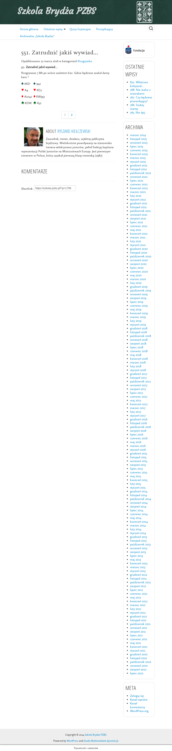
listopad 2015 (138, 457)
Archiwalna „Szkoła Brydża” (37, 36)
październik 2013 (140, 544)
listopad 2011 (138, 620)
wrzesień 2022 (139, 177)
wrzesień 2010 (139, 665)
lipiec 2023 (136, 146)
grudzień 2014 (138, 491)
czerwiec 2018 (139, 351)
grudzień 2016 (138, 419)
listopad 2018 (138, 332)
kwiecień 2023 (139, 154)
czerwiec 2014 (139, 514)
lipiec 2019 (136, 302)
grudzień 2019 (138, 286)
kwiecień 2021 (139, 233)
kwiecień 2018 (139, 358)
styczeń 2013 (137, 571)
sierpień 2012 (138, 586)
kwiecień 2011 (138, 646)
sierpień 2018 (138, 343)
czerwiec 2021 (138, 226)
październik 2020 (140, 256)
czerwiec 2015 (138, 472)
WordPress (73, 740)
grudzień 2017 (138, 374)
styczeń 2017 (138, 415)
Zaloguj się (137, 696)
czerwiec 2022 (139, 184)
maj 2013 (135, 559)
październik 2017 (140, 381)
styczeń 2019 (138, 324)
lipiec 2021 (136, 222)
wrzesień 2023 (138, 142)
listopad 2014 (138, 495)
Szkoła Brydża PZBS (56, 11)
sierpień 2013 (138, 552)
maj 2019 (135, 309)
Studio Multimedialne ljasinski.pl (101, 740)
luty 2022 (135, 195)
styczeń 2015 (137, 487)
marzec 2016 (138, 446)
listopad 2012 (138, 578)
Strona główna (29, 29)
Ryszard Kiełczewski (74, 131)
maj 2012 (135, 597)
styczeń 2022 (138, 199)
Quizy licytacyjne (80, 29)
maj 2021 (135, 230)
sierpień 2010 (138, 669)
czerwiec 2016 (139, 438)
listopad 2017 (138, 377)
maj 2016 (135, 442)
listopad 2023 (138, 139)
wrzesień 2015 (138, 461)
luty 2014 (135, 529)
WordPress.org (139, 711)
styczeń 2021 (138, 245)
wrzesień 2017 (138, 385)
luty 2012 (135, 609)
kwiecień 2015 (138, 480)
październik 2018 (140, 336)
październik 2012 (140, 582)
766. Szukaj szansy (137, 106)
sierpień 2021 (138, 218)
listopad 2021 (138, 207)
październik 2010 (140, 662)
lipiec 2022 (136, 180)
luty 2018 (135, 366)
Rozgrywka (85, 61)
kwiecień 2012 (139, 601)
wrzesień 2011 (138, 628)
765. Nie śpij (137, 112)
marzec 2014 (138, 525)
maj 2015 (135, 476)
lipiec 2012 (136, 590)
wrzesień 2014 (139, 502)
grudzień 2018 (138, 328)
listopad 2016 (138, 423)
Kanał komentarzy (137, 705)
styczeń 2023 (138, 161)
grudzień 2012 (138, 574)
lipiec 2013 (136, 556)
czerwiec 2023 (138, 150)
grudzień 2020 (139, 249)
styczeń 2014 (138, 533)
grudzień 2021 (138, 203)
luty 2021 (135, 241)
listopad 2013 (138, 540)
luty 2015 (135, 484)
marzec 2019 (138, 317)
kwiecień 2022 (139, 188)
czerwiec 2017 (138, 396)
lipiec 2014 (136, 510)
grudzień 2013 (138, 537)
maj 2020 (136, 275)
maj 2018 (135, 355)
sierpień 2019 (138, 298)
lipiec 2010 (136, 673)
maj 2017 (135, 400)
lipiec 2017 (136, 393)
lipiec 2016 (136, 434)
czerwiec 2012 (138, 593)
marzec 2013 (137, 567)
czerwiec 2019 (139, 305)
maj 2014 (135, 518)
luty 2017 (135, 411)
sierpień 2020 (138, 264)
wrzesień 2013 (138, 548)
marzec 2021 (137, 237)
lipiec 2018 (136, 347)
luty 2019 (135, 321)
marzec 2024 (138, 135)
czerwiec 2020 (139, 271)
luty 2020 (136, 283)
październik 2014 (140, 499)
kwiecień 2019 (139, 313)
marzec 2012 (137, 605)
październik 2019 (140, 290)
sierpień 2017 (138, 389)
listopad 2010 (138, 658)
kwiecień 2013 (138, 563)
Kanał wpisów (139, 699)
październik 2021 (140, 211)
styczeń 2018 (138, 370)
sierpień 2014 (138, 506)
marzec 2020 (138, 279)
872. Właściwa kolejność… (139, 84)
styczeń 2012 (138, 612)
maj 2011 (135, 643)
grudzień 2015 (138, 453)
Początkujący (104, 29)
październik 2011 (140, 624)
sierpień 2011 (138, 631)
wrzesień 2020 (139, 260)
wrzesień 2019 (139, 294)
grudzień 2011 (138, 616)
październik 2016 (140, 427)
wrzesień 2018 (139, 339)
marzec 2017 (137, 408)
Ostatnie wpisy (53, 29)
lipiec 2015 (136, 468)
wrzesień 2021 (138, 214)
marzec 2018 (138, 362)
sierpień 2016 (138, 430)
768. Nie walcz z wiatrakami (140, 91)
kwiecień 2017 (139, 404)
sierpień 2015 (138, 465)
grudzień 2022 (138, 165)
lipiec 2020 (137, 267)
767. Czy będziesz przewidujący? (141, 99)
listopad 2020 (138, 252)
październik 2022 (140, 173)
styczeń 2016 (138, 449)
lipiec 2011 (136, 635)
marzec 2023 (137, 158)
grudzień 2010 (139, 654)
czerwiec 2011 (138, 639)
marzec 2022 (138, 192)
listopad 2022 (138, 169)
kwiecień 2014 (139, 521)
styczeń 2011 (137, 650)
